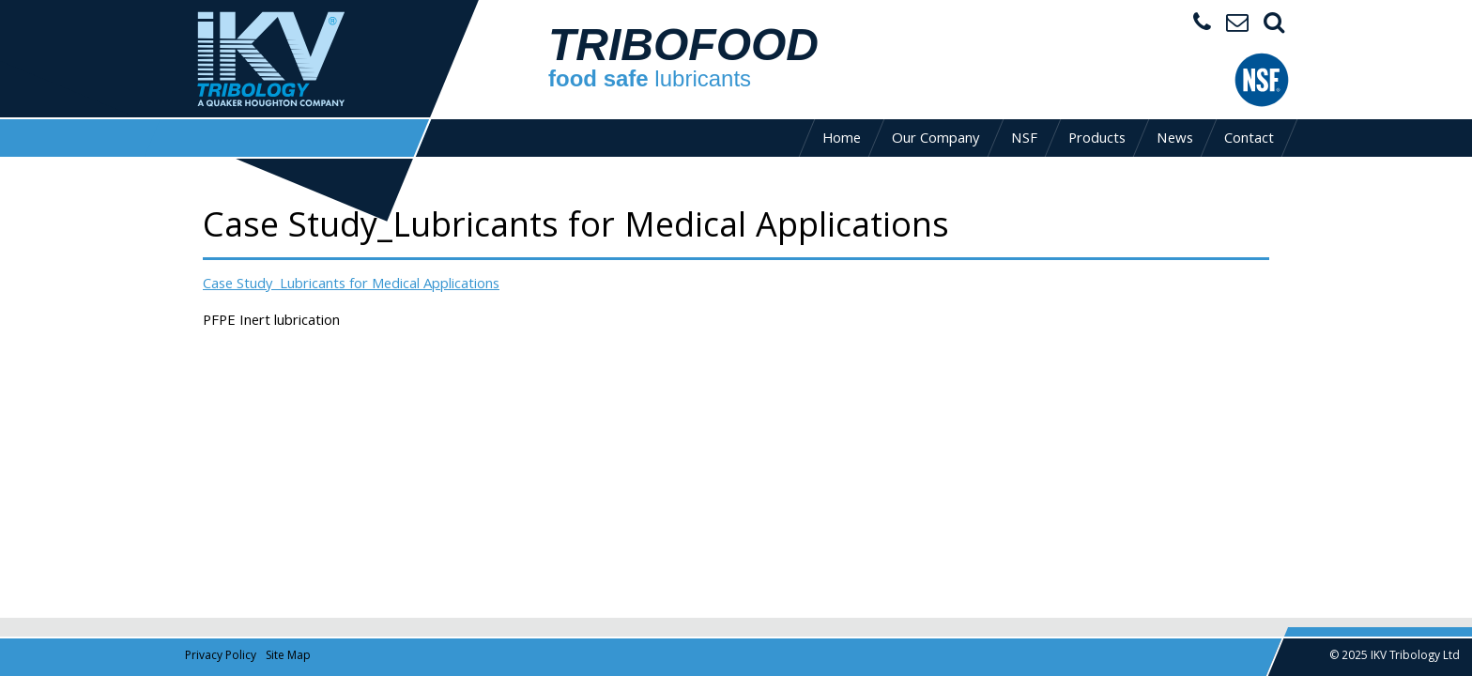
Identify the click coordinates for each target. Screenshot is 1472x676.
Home (841, 140)
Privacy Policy (220, 657)
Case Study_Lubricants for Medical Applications (351, 285)
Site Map (288, 657)
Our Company (936, 140)
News (1175, 140)
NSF (1024, 140)
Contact (1249, 140)
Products (1097, 140)
